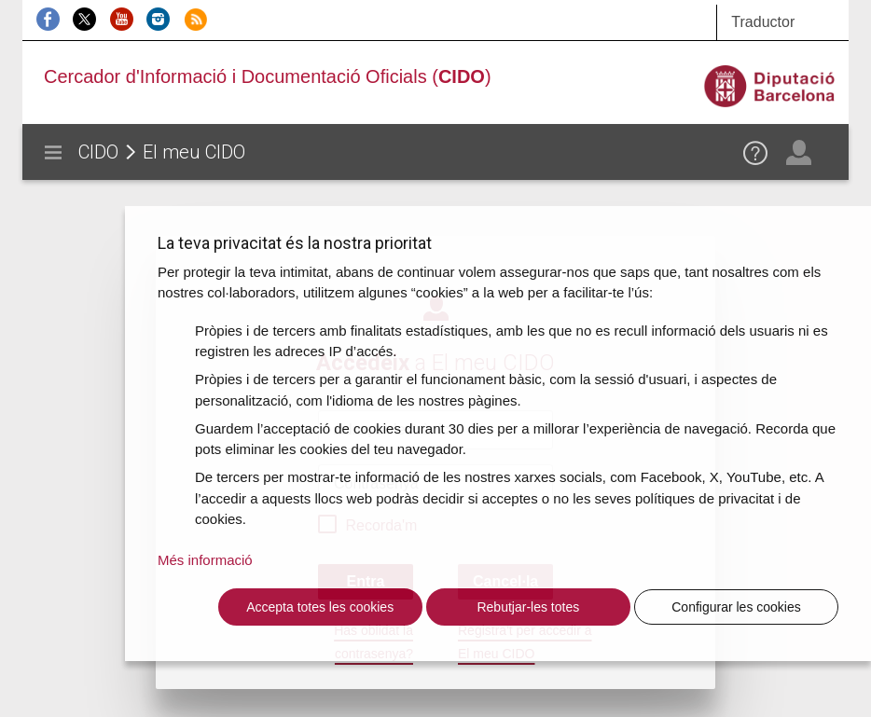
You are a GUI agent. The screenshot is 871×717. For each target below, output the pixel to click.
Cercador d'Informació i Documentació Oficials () (267, 76)
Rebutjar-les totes (528, 607)
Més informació (205, 560)
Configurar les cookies (736, 607)
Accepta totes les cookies (320, 607)
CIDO (98, 152)
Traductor (763, 22)
